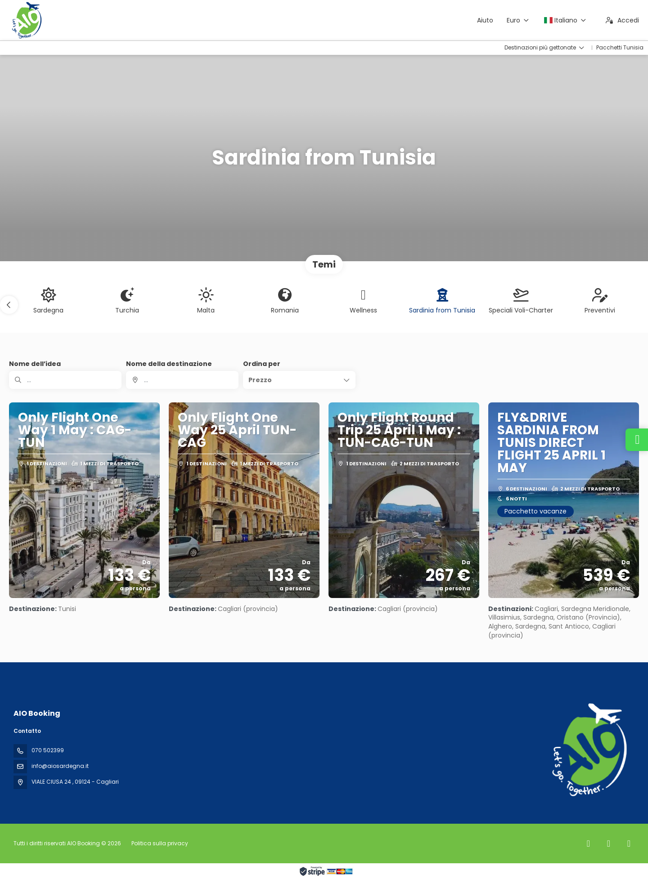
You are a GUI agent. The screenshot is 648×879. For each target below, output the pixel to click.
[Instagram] (608, 843)
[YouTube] (628, 843)
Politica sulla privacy (159, 843)
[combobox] (182, 380)
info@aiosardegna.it (60, 766)
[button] (9, 305)
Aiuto (485, 20)
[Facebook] (588, 843)
